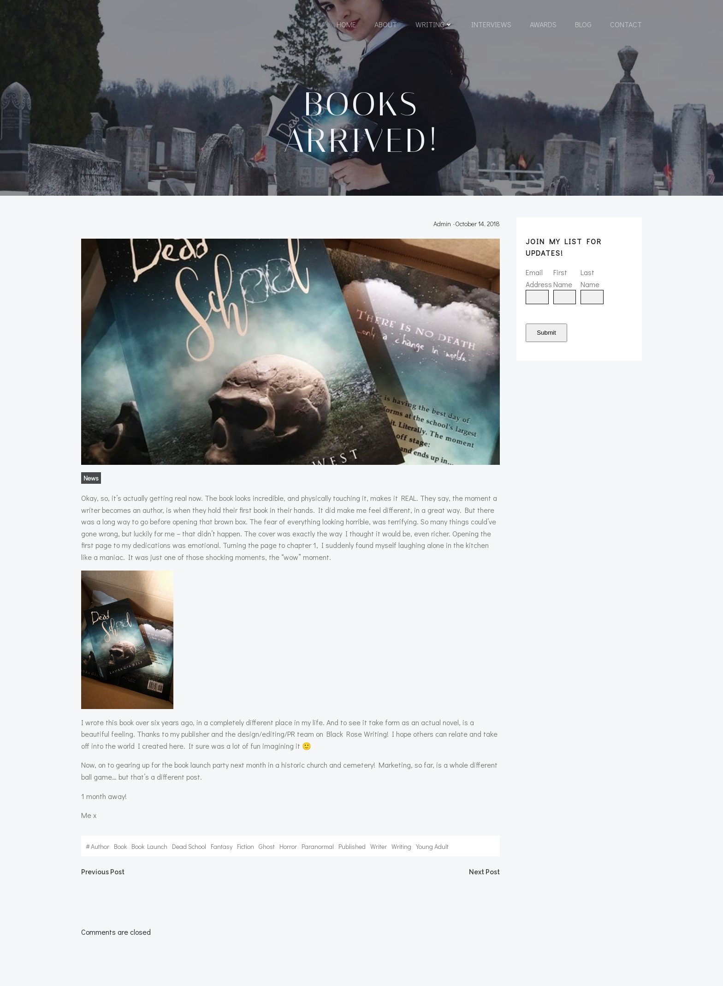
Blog (583, 24)
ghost (267, 846)
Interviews (491, 24)
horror (288, 846)
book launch (149, 846)
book (120, 846)
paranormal (318, 846)
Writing (434, 24)
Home (346, 24)
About (385, 24)
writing (401, 846)
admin (442, 223)
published (352, 846)
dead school (189, 846)
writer (378, 846)
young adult (432, 846)
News (91, 478)
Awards (543, 24)
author (100, 846)
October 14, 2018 (477, 223)
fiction (245, 846)
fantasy (221, 846)
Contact (626, 24)
